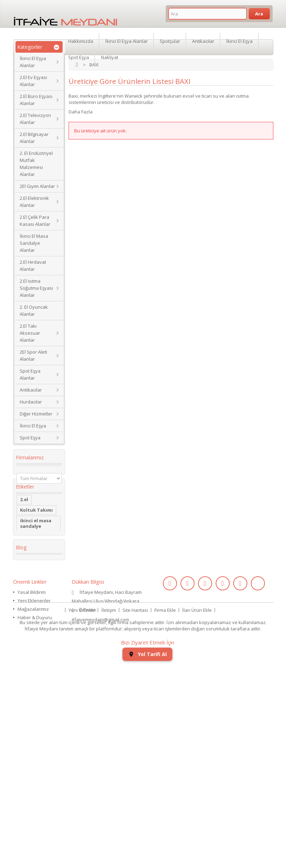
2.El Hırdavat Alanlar (33, 265)
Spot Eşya (30, 437)
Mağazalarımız (33, 789)
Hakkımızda (80, 40)
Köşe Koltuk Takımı (34, 593)
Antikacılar (31, 390)
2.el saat (30, 649)
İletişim (108, 816)
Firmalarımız (30, 457)
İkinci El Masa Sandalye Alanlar (34, 243)
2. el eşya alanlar (30, 556)
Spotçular (170, 40)
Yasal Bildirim (32, 772)
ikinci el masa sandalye (35, 540)
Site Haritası (135, 816)
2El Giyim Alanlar (37, 186)
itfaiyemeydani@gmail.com (100, 799)
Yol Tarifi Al (147, 854)
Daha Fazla (81, 112)
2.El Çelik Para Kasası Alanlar (35, 220)
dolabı (27, 606)
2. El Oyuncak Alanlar (34, 310)
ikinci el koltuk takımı (37, 700)
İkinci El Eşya (33, 425)
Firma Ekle (165, 816)
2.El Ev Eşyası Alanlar (33, 80)
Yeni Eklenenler (34, 780)
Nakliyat (109, 56)
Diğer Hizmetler (36, 414)
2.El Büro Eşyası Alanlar (36, 99)
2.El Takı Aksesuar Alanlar (30, 333)
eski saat (30, 660)
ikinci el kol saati (33, 684)
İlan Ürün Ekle (197, 816)
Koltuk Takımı (36, 526)
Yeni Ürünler (82, 816)
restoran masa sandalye (37, 620)
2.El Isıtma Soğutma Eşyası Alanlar (36, 288)
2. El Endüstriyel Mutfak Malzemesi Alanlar (36, 163)
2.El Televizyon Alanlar (35, 118)
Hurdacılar (31, 402)
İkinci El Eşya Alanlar (33, 61)
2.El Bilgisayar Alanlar (34, 137)
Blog (21, 723)
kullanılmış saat (38, 670)
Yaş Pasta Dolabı (31, 636)
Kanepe (29, 569)
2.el (24, 516)
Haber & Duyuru (35, 797)
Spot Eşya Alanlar (30, 374)
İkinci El (29, 580)
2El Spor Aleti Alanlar (33, 355)
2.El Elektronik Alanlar (34, 201)
